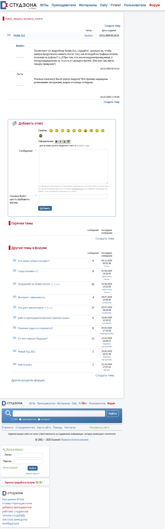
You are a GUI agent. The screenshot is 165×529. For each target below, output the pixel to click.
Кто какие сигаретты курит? (34, 260)
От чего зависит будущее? (33, 338)
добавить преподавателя (17, 507)
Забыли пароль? (33, 473)
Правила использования (74, 439)
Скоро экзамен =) (27, 271)
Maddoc (88, 35)
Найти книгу (25, 364)
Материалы (88, 5)
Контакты (70, 427)
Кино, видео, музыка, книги (24, 19)
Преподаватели (64, 5)
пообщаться (10, 523)
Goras (106, 266)
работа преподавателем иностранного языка (43, 318)
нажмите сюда (82, 145)
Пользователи (135, 5)
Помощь (57, 427)
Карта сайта (44, 427)
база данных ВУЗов (13, 499)
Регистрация (10, 467)
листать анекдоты (14, 519)
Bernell (107, 370)
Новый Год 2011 (26, 351)
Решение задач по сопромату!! (35, 328)
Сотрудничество (25, 427)
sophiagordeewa (107, 333)
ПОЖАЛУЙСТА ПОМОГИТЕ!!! (34, 284)
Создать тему (105, 238)
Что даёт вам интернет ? (32, 307)
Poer (116, 5)
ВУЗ (16, 419)
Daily (103, 5)
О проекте (8, 427)
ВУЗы (44, 5)
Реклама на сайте (99, 427)
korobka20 (106, 323)
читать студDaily (13, 515)
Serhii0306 (106, 302)
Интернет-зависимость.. (32, 297)
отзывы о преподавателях (17, 503)
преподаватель (29, 419)
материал (45, 419)
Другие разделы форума (28, 380)
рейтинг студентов (15, 511)
